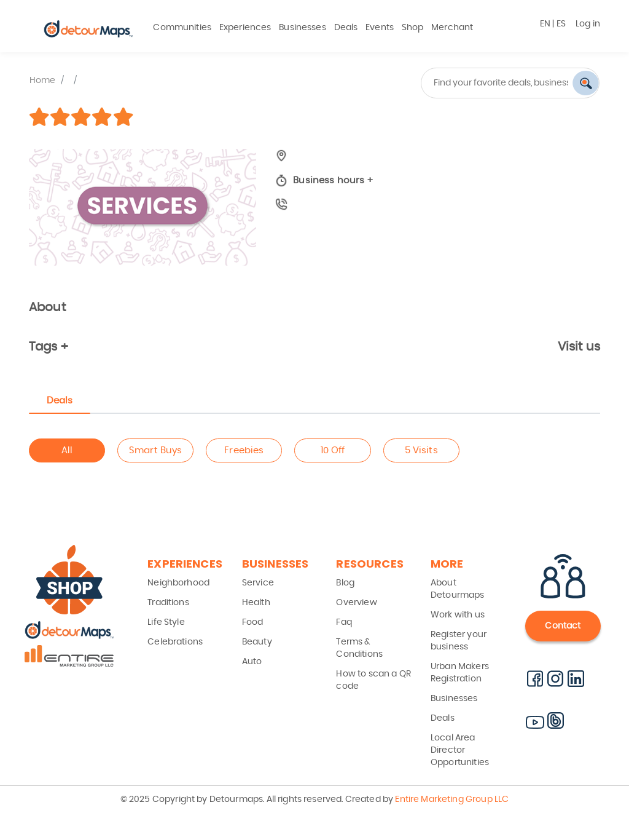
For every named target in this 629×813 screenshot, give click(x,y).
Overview (356, 602)
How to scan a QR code (373, 680)
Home (42, 80)
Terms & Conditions (359, 648)
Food (253, 622)
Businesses (302, 27)
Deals (346, 27)
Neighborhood (178, 583)
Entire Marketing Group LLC (451, 799)
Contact (562, 626)
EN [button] (545, 24)
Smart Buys (155, 450)
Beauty (257, 642)
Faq (343, 622)
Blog (345, 583)
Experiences (245, 27)
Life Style (166, 622)
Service (258, 583)
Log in (588, 24)
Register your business (458, 640)
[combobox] (462, 83)
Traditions (168, 602)
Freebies (244, 450)
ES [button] (561, 24)
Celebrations (175, 642)
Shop (413, 27)
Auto (252, 661)
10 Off (333, 450)
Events (379, 27)
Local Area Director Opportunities (460, 750)
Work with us (458, 615)
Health (256, 602)
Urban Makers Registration (460, 672)
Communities (182, 27)
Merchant (452, 27)
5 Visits (421, 450)
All (66, 450)
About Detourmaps (458, 589)
